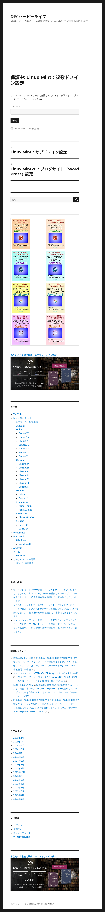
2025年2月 (18, 737)
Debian (20, 490)
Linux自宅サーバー (23, 418)
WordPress (19, 532)
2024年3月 (18, 757)
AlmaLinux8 (25, 509)
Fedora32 (24, 456)
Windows (21, 540)
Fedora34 (24, 444)
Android (17, 548)
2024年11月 (19, 745)
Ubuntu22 (24, 471)
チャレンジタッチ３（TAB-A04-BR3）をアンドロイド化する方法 (45, 673)
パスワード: (45, 110)
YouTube (18, 414)
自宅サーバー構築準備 (27, 421)
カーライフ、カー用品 (24, 559)
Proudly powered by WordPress (43, 904)
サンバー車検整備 (24, 563)
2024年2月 (18, 760)
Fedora (20, 429)
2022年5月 (18, 795)
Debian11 (23, 498)
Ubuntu (20, 460)
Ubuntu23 (24, 467)
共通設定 (20, 425)
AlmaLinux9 (25, 506)
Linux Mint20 (26, 517)
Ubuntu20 (24, 479)
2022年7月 (18, 787)
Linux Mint (22, 513)
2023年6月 (18, 764)
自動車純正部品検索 (23, 658)
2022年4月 (18, 799)
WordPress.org (21, 836)
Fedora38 (24, 448)
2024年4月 (18, 753)
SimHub (20, 555)
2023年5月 (18, 768)
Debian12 (24, 494)
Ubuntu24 (24, 463)
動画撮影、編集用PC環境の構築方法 (31, 700)
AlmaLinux (22, 502)
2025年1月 (18, 741)
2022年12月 (19, 772)
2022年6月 (18, 791)
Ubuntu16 (24, 486)
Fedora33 (24, 452)
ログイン (17, 825)
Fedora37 (24, 433)
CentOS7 (23, 528)
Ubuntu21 (24, 475)
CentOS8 (23, 525)
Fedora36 (24, 437)
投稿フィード (19, 829)
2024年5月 (18, 749)
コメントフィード (22, 833)
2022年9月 (18, 779)
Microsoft (18, 536)
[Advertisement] (53, 54)
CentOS (20, 521)
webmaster (20, 128)
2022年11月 (19, 776)
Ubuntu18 (24, 483)
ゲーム (16, 551)
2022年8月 (18, 783)
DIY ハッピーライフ (28, 16)
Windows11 (25, 544)
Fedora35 (24, 441)
